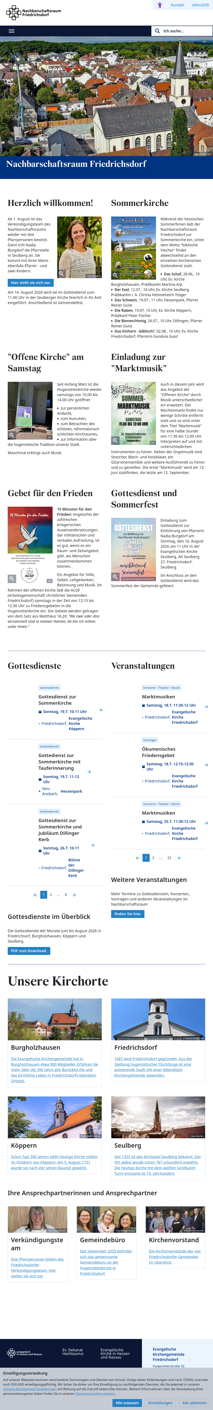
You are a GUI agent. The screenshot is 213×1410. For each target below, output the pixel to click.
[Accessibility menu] (160, 5)
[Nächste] (74, 895)
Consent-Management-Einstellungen (30, 1389)
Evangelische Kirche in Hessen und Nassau (115, 1353)
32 (169, 857)
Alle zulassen (127, 1402)
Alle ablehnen (194, 1402)
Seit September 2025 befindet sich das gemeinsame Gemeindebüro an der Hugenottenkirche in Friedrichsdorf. (106, 1262)
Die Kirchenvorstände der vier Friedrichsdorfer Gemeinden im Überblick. (175, 1257)
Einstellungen (160, 1402)
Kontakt (177, 5)
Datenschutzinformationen (95, 1394)
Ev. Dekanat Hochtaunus (73, 1351)
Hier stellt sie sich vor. (30, 282)
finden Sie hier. (127, 913)
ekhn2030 (200, 5)
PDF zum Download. (29, 950)
